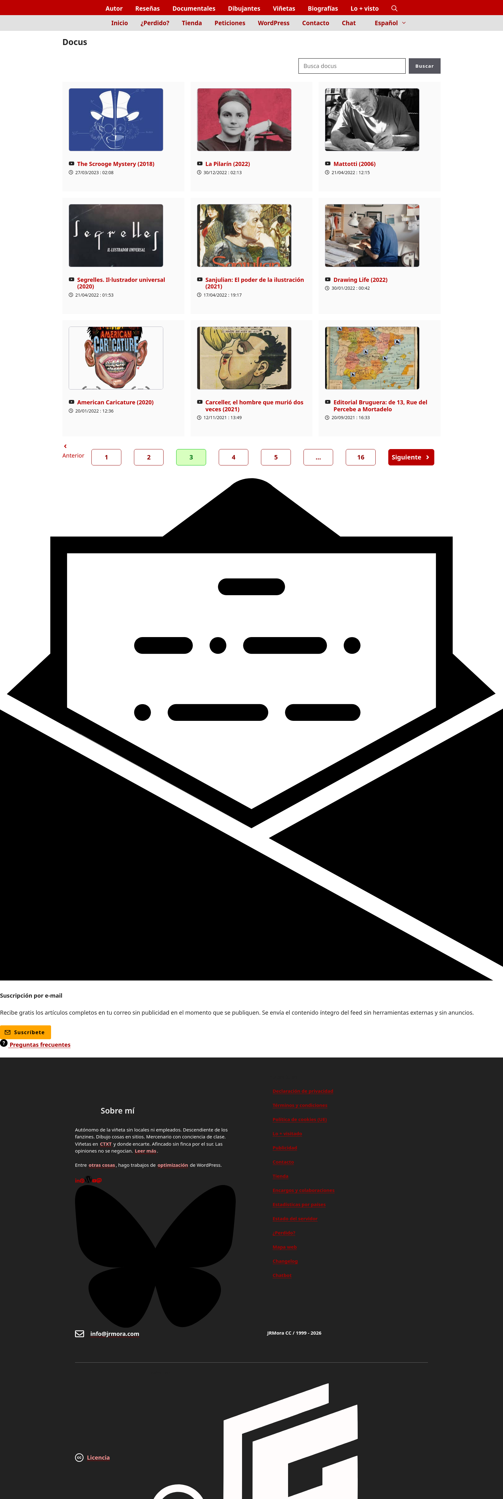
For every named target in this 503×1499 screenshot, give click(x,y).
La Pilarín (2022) (227, 164)
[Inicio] (94, 26)
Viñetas (284, 8)
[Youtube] (94, 1181)
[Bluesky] (155, 1326)
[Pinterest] (82, 1181)
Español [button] (394, 23)
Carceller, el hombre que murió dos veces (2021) (254, 405)
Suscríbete (25, 1032)
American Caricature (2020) (115, 402)
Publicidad (285, 1147)
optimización (173, 1165)
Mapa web (285, 1247)
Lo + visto (365, 8)
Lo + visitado (287, 1133)
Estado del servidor (295, 1218)
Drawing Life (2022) (360, 279)
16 (360, 457)
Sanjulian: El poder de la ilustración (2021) (254, 283)
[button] (394, 8)
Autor (114, 8)
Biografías (323, 8)
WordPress (274, 23)
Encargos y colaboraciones (304, 1190)
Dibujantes (244, 8)
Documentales (193, 8)
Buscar (424, 66)
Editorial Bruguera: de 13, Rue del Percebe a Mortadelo (380, 405)
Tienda (192, 23)
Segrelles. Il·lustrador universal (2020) (121, 283)
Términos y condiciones (300, 1105)
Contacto (315, 23)
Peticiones (230, 23)
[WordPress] (88, 1181)
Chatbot (282, 1275)
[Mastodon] (99, 1181)
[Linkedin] (77, 1181)
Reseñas (147, 8)
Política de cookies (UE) (300, 1119)
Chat (349, 23)
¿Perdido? (155, 23)
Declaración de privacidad (303, 1091)
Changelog (285, 1261)
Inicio (119, 23)
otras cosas (102, 1165)
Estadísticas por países (299, 1204)
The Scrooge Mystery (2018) (115, 164)
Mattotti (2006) (354, 164)
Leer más (145, 1151)
